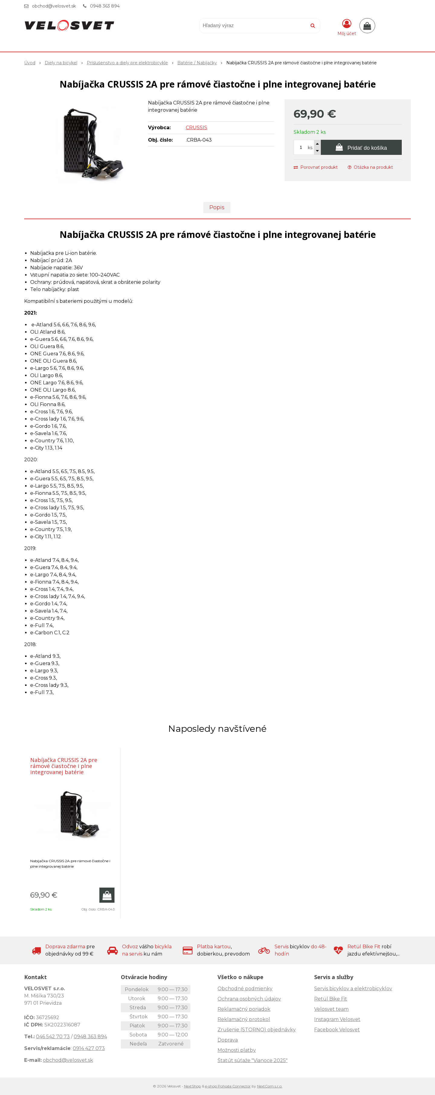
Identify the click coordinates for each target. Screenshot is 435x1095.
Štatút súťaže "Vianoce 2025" (253, 1060)
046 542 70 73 (53, 1036)
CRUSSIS (196, 127)
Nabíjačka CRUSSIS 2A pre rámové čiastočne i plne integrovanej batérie (63, 766)
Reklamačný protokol (244, 1019)
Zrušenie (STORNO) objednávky (257, 1030)
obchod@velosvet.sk (54, 6)
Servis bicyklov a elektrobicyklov (353, 988)
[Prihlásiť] (346, 27)
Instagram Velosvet (337, 1019)
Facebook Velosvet (337, 1030)
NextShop (192, 1086)
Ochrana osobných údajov (249, 999)
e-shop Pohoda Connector (228, 1086)
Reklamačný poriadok (244, 1009)
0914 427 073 (89, 1048)
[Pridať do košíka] (361, 147)
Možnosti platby (237, 1050)
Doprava (228, 1040)
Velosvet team (331, 1009)
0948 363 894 (105, 6)
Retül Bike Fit (330, 999)
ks (310, 147)
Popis (216, 207)
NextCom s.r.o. (269, 1086)
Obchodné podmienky (245, 988)
